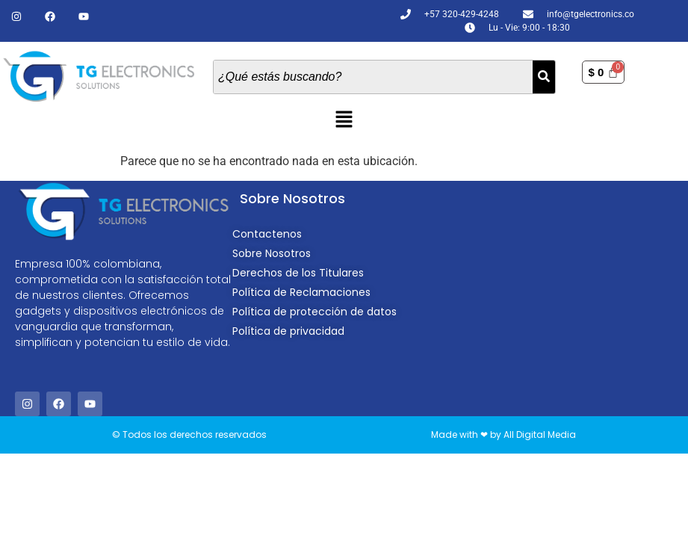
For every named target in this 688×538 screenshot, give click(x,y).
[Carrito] (603, 72)
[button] (344, 121)
